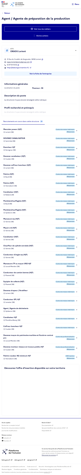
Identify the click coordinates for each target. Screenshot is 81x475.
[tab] (23, 121)
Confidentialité (33, 469)
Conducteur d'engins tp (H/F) (15, 254)
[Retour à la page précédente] (7, 13)
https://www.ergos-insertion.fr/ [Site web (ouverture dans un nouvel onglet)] (18, 68)
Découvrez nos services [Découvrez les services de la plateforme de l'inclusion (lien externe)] (49, 455)
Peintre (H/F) (8, 174)
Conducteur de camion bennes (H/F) (18, 272)
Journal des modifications (9, 431)
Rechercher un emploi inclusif (11, 425)
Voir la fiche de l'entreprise (40, 73)
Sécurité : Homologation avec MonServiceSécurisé (54, 467)
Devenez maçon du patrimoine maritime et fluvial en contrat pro (28, 336)
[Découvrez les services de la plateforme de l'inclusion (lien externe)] (12, 451)
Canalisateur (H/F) (10, 192)
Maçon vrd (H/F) (10, 227)
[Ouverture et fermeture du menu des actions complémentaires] (40, 35)
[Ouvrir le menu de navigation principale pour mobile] (74, 4)
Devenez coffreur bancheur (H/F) (17, 165)
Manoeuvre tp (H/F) (11, 219)
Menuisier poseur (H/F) (12, 129)
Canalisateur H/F (10, 317)
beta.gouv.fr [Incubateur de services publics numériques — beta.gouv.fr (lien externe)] (6, 460)
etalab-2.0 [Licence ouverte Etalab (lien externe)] (47, 472)
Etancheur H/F (9, 147)
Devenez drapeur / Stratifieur (15, 290)
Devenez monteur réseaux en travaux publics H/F (23, 347)
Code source (31, 467)
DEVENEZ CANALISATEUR (14, 138)
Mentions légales (7, 469)
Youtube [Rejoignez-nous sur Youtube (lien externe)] (5, 441)
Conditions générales (20, 469)
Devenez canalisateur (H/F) (14, 156)
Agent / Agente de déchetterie (15, 308)
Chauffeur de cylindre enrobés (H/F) (18, 245)
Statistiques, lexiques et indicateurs (50, 469)
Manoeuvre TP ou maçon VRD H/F (17, 263)
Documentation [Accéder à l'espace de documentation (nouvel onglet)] (46, 425)
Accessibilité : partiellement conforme (13, 467)
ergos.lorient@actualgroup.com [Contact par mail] (18, 62)
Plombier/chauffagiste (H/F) (14, 201)
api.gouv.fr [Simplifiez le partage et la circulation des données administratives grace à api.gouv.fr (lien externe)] (31, 460)
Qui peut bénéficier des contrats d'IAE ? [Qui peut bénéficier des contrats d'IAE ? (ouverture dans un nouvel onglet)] (54, 428)
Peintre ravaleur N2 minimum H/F (17, 355)
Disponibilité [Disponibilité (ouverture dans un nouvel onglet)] (45, 431)
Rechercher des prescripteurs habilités (13, 428)
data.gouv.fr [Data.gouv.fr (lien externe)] (18, 460)
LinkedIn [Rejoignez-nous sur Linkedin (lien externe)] (5, 438)
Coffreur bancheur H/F (12, 326)
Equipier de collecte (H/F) (13, 281)
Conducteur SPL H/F (11, 299)
